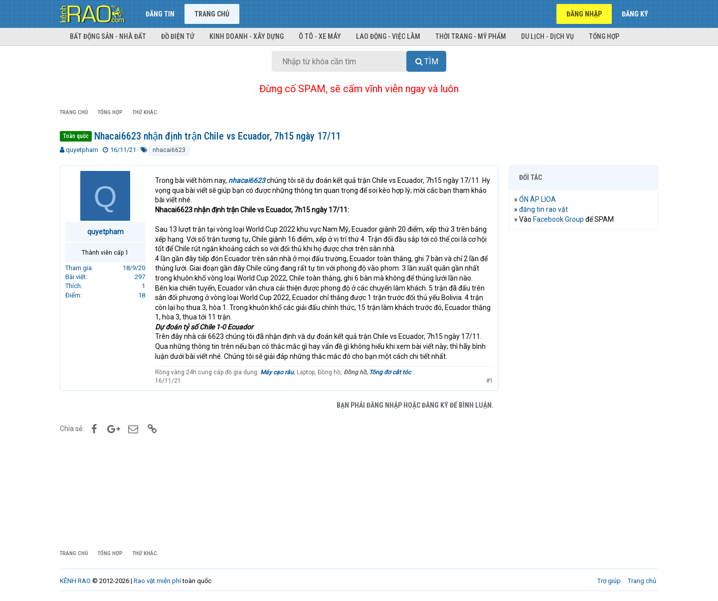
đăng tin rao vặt (543, 209)
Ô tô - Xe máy (320, 36)
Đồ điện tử (177, 36)
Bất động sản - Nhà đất (108, 36)
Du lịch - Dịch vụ (547, 36)
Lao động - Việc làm (388, 36)
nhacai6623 (169, 150)
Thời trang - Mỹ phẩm (470, 36)
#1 (489, 380)
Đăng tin (160, 14)
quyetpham (82, 149)
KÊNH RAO (75, 581)
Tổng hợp (604, 36)
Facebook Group (558, 219)
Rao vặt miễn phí (157, 581)
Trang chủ (211, 14)
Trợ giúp (609, 581)
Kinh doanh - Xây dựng (246, 36)
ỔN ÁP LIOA (537, 199)
